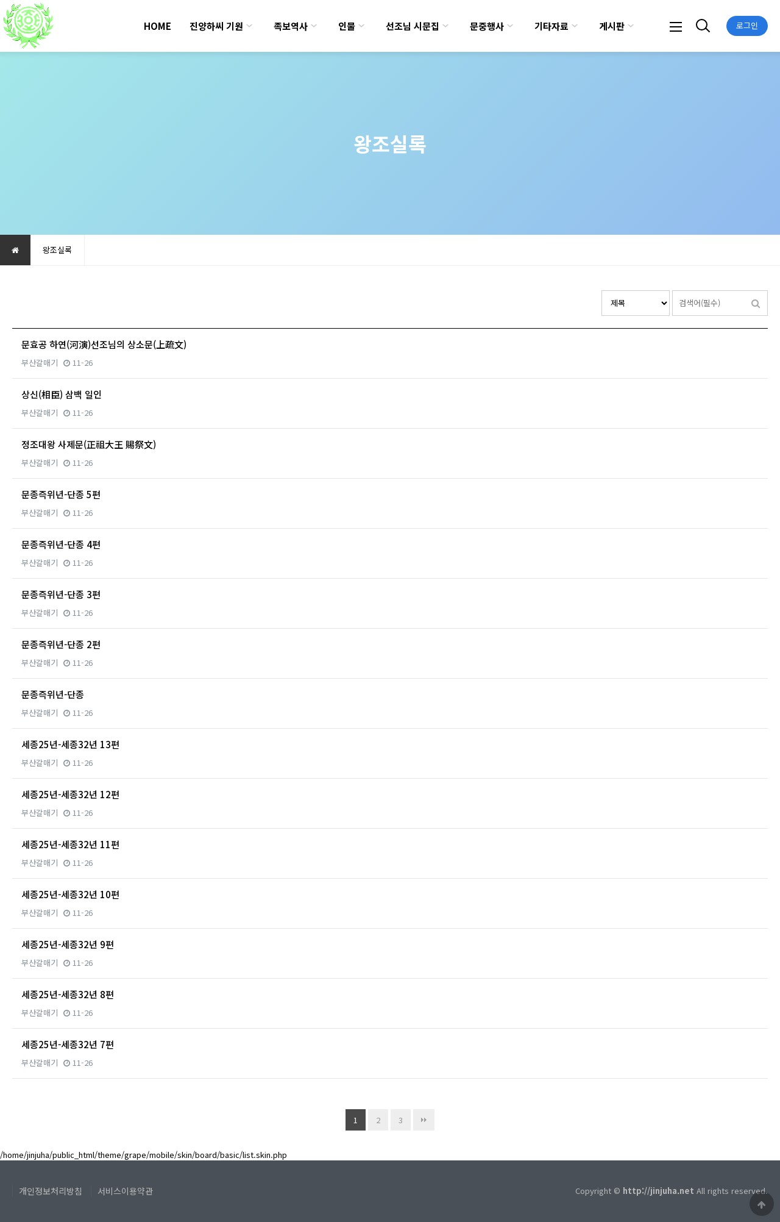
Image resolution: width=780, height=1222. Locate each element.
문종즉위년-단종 (52, 694)
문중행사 (487, 26)
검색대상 (601, 290)
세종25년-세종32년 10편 (70, 894)
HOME (157, 26)
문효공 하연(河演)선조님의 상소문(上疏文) (103, 344)
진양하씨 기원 (216, 26)
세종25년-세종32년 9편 (67, 944)
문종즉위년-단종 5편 (61, 494)
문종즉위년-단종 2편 (61, 644)
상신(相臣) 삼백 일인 (61, 394)
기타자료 (551, 26)
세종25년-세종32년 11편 (70, 844)
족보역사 (291, 26)
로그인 (747, 25)
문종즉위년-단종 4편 (61, 544)
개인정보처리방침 (50, 1191)
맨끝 (423, 1120)
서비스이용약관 (125, 1191)
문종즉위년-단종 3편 (61, 594)
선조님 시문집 (412, 26)
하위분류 (249, 26)
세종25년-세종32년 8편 (67, 994)
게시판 (612, 26)
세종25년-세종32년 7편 (67, 1044)
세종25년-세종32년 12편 (70, 794)
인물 (346, 26)
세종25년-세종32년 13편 (70, 744)
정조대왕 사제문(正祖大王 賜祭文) (88, 444)
